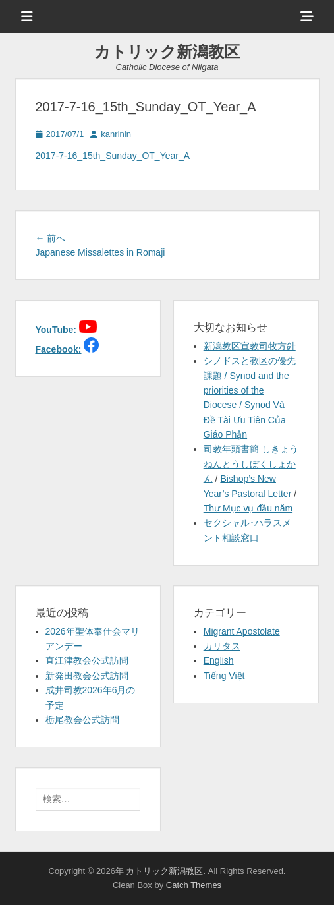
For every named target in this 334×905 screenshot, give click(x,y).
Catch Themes (193, 885)
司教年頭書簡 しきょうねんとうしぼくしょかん (251, 464)
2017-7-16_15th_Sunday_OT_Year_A (113, 155)
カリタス (222, 646)
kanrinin (116, 134)
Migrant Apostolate (242, 631)
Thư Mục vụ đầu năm (248, 508)
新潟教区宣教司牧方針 (250, 346)
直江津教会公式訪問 (86, 660)
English (219, 660)
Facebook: (59, 349)
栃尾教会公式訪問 (82, 720)
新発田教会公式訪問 (86, 675)
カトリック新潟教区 (167, 52)
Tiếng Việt (224, 675)
